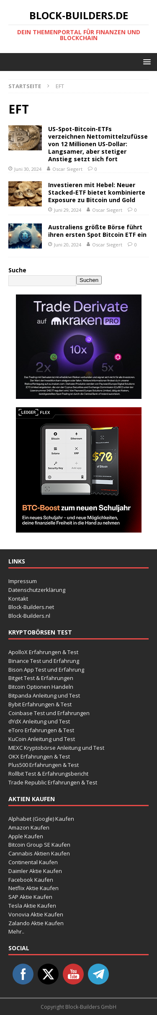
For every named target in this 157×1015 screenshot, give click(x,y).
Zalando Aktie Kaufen (36, 923)
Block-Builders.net (31, 607)
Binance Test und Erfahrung (43, 661)
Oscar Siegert (67, 169)
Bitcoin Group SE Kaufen (39, 844)
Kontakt (18, 598)
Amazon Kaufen (28, 827)
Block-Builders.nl (29, 615)
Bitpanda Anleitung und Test (44, 695)
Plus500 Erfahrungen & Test (43, 765)
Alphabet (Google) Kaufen (41, 818)
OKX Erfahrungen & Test (39, 756)
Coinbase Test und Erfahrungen (49, 713)
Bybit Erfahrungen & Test (40, 704)
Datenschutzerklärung (36, 590)
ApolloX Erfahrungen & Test (43, 652)
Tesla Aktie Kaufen (32, 905)
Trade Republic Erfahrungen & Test (52, 782)
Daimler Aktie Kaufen (35, 871)
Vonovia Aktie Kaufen (35, 914)
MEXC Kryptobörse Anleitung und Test (56, 747)
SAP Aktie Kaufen (30, 897)
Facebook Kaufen (30, 879)
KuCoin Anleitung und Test (41, 739)
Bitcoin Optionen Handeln (40, 686)
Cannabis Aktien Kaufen (39, 853)
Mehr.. (16, 931)
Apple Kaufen (25, 836)
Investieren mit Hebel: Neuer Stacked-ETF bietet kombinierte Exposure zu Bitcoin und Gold (96, 192)
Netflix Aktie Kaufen (33, 888)
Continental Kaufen (33, 862)
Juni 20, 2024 (67, 244)
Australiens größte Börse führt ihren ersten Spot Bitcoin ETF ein (97, 231)
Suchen (89, 280)
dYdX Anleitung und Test (39, 721)
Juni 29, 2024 (67, 210)
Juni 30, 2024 (27, 169)
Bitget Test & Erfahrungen (40, 678)
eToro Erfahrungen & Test (41, 730)
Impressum (22, 581)
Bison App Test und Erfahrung (46, 669)
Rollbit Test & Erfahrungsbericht (48, 773)
